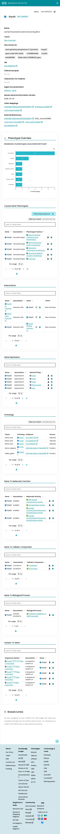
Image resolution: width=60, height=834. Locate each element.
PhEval (46, 758)
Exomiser (47, 755)
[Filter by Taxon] (42, 219)
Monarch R (23, 765)
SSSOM (46, 765)
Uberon (34, 756)
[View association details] (50, 237)
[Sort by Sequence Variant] (20, 658)
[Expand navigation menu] (57, 3)
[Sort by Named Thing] (42, 372)
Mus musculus (10, 40)
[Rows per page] (21, 264)
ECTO (33, 782)
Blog (28, 813)
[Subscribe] (39, 815)
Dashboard (22, 794)
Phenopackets (49, 781)
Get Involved (30, 806)
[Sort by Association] (24, 232)
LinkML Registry (16, 828)
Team (8, 756)
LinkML (46, 761)
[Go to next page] (23, 269)
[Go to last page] (27, 269)
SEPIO (33, 779)
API (20, 758)
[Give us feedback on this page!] (57, 741)
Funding (9, 769)
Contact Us (10, 762)
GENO (33, 775)
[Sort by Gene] (10, 232)
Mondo (34, 752)
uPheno (34, 759)
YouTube (29, 819)
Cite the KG (22, 784)
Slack (28, 809)
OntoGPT (47, 775)
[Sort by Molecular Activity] (42, 496)
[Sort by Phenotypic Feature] (43, 232)
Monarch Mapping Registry (16, 814)
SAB (7, 759)
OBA (32, 769)
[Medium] (45, 815)
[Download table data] (16, 273)
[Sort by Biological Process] (42, 610)
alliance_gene (10, 90)
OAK (45, 768)
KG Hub (15, 820)
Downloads (22, 755)
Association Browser (23, 798)
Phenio (33, 765)
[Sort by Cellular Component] (45, 562)
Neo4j (21, 761)
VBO (32, 772)
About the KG (23, 787)
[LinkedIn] (42, 818)
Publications (11, 765)
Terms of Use (23, 780)
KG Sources (22, 790)
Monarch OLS (18, 809)
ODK (45, 771)
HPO (32, 762)
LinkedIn (29, 816)
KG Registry (17, 823)
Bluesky (29, 823)
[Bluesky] (42, 822)
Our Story (9, 752)
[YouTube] (45, 818)
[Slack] (42, 815)
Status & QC (23, 768)
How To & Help (24, 771)
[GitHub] (39, 818)
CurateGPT (48, 778)
